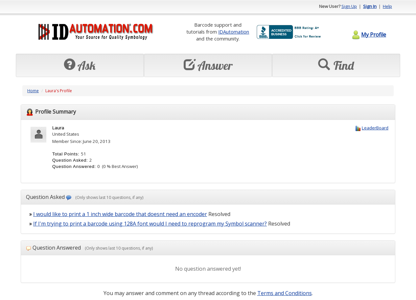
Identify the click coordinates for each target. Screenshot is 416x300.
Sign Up (349, 6)
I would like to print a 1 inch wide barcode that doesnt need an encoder (120, 214)
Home (33, 91)
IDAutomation (233, 31)
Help (387, 6)
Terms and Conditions (284, 293)
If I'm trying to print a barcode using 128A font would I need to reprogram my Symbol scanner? (150, 223)
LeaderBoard (375, 128)
